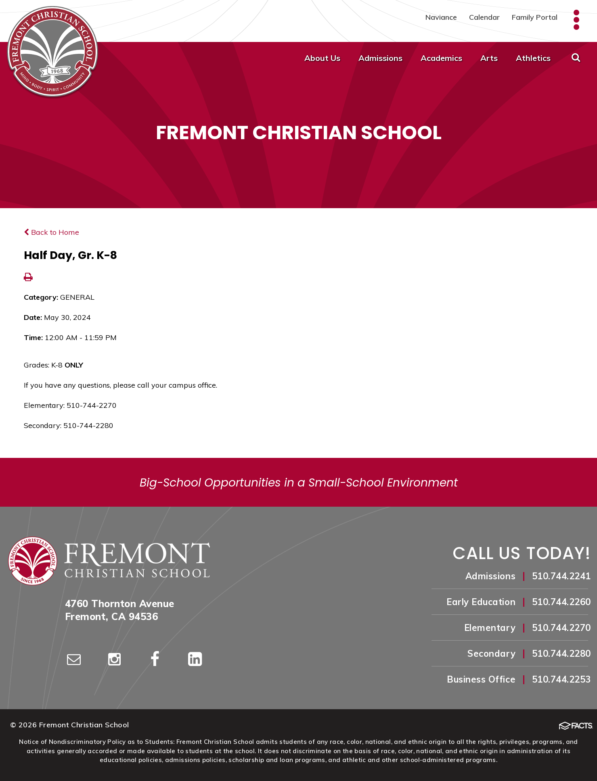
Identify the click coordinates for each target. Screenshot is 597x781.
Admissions (380, 58)
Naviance (441, 17)
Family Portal (534, 17)
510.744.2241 (561, 576)
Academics (441, 58)
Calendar (484, 17)
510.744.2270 (561, 627)
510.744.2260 (561, 602)
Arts (489, 58)
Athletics (533, 58)
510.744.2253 (561, 679)
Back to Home (51, 232)
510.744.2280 (561, 653)
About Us (322, 58)
